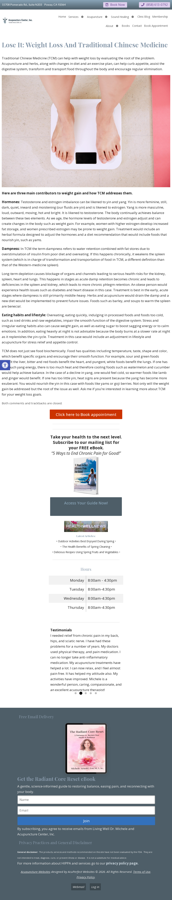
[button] (5, 365)
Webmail (78, 887)
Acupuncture (94, 16)
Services (73, 16)
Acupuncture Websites (35, 872)
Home (62, 16)
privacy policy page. (122, 863)
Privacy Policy (86, 877)
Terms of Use (141, 872)
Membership (160, 16)
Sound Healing (120, 16)
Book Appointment (156, 25)
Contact (137, 25)
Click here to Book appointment (86, 414)
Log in (95, 887)
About (109, 26)
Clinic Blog (143, 16)
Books (126, 25)
